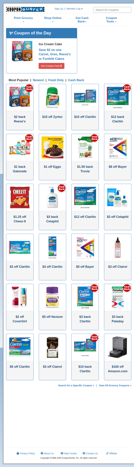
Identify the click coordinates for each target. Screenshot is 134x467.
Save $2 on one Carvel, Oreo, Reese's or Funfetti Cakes (55, 54)
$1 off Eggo (52, 166)
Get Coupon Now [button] (51, 66)
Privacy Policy (26, 453)
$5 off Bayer (85, 266)
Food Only (56, 80)
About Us (47, 453)
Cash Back (76, 80)
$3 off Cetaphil (117, 217)
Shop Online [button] (52, 19)
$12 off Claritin (85, 217)
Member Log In (74, 8)
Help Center (69, 453)
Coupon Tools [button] (111, 19)
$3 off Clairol (117, 266)
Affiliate (111, 453)
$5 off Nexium (52, 317)
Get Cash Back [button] (82, 19)
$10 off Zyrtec (52, 117)
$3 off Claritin (20, 266)
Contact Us (90, 453)
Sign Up (58, 8)
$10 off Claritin (85, 117)
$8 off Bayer (118, 166)
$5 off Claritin (20, 366)
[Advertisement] (107, 49)
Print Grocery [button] (23, 19)
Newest (38, 80)
